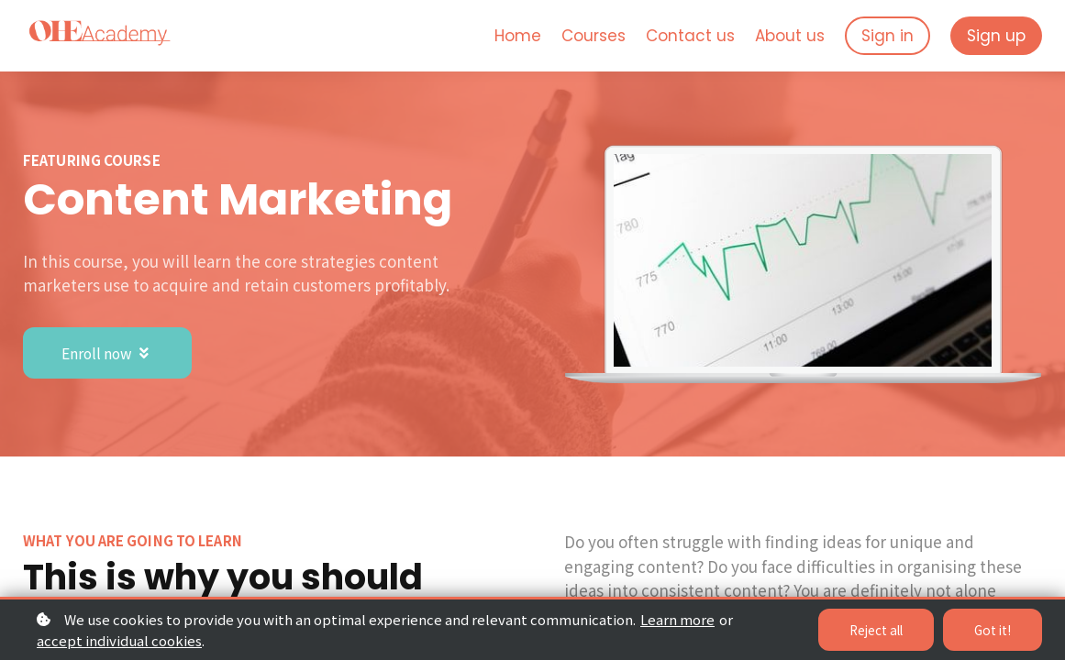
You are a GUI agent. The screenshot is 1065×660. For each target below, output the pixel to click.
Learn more (677, 619)
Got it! (991, 630)
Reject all (872, 630)
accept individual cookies (119, 640)
